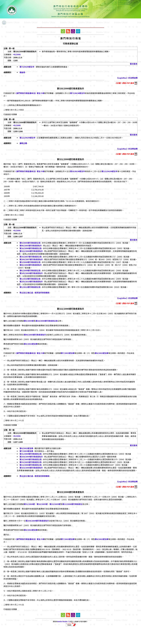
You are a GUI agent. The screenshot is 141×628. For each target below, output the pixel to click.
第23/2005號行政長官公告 (31, 462)
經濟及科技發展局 (42, 292)
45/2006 (17, 54)
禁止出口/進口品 (26, 292)
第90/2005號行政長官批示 (31, 245)
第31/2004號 (29, 504)
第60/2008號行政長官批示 (31, 265)
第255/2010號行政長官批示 (31, 281)
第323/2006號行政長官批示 (31, 467)
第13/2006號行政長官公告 (31, 465)
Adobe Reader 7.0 (63, 621)
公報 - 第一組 (9, 48)
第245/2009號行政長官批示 (31, 273)
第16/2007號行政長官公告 (31, 256)
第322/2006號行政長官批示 (31, 251)
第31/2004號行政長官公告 (31, 453)
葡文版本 (133, 63)
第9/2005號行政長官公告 (30, 242)
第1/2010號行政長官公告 (30, 278)
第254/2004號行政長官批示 (31, 456)
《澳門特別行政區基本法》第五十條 (29, 93)
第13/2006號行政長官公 (72, 504)
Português (123, 2)
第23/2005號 (55, 504)
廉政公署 (23, 143)
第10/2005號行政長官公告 (31, 459)
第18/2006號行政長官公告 (31, 248)
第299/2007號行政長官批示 (31, 259)
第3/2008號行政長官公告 (30, 262)
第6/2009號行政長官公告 (30, 270)
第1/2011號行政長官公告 (30, 287)
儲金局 (22, 72)
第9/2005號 (29, 320)
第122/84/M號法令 (27, 137)
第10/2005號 (42, 504)
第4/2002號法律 (30, 343)
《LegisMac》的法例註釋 (127, 77)
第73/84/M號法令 (27, 66)
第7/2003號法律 (67, 353)
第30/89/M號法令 (77, 171)
